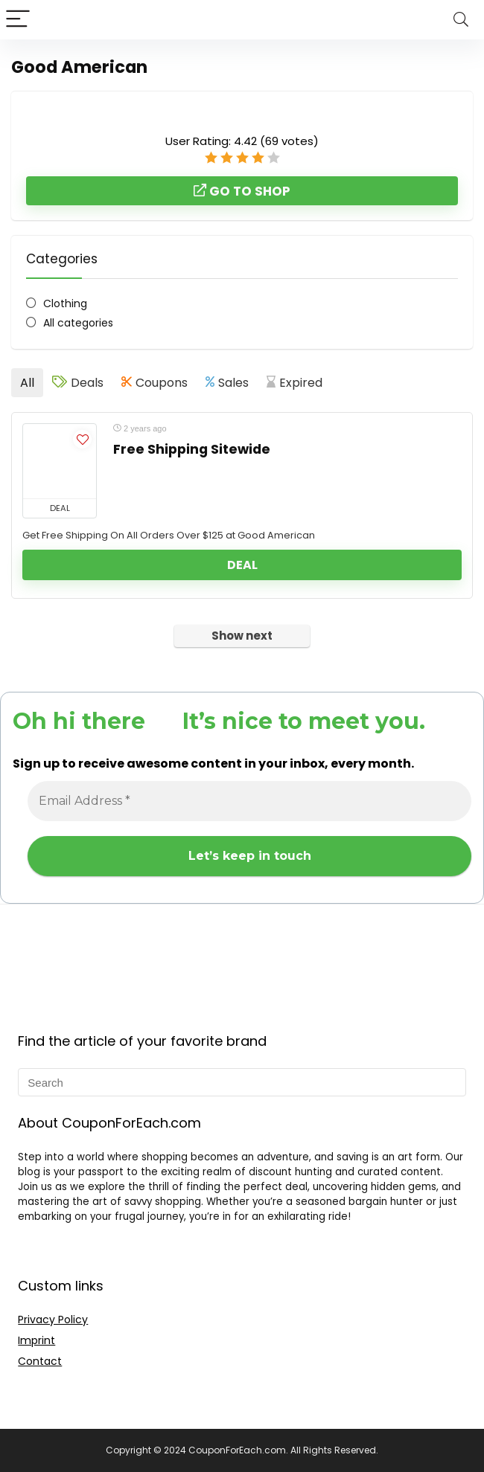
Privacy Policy (53, 1319)
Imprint (36, 1340)
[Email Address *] (249, 801)
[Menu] (18, 19)
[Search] (461, 19)
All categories (78, 322)
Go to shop (242, 191)
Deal (242, 564)
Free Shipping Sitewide (191, 449)
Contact (40, 1361)
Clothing (65, 303)
